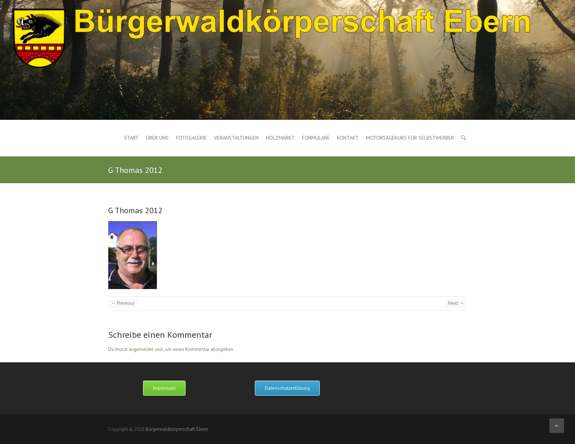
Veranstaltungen (236, 137)
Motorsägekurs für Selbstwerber (410, 137)
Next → (456, 303)
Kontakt (348, 137)
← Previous (123, 303)
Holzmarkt (280, 137)
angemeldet (141, 349)
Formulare (316, 137)
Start (131, 137)
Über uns (157, 137)
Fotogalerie (191, 137)
